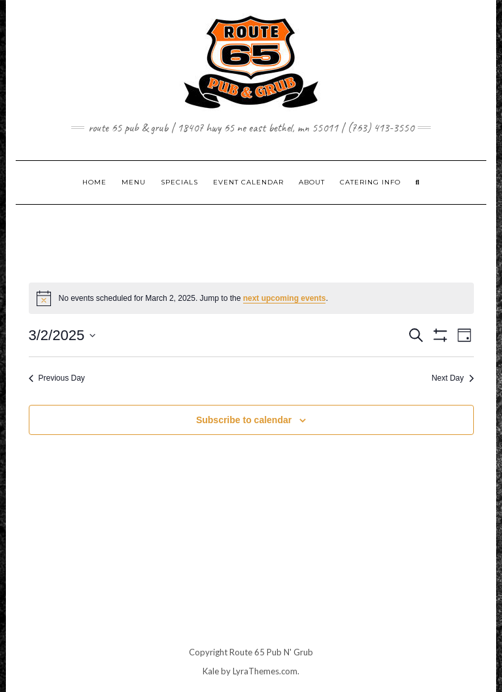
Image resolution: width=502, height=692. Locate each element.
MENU (134, 182)
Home (94, 182)
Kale (211, 671)
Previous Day (57, 378)
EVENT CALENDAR (248, 182)
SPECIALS (179, 182)
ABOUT (312, 182)
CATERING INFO (370, 182)
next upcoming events (284, 298)
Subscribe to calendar (244, 420)
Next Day (452, 378)
